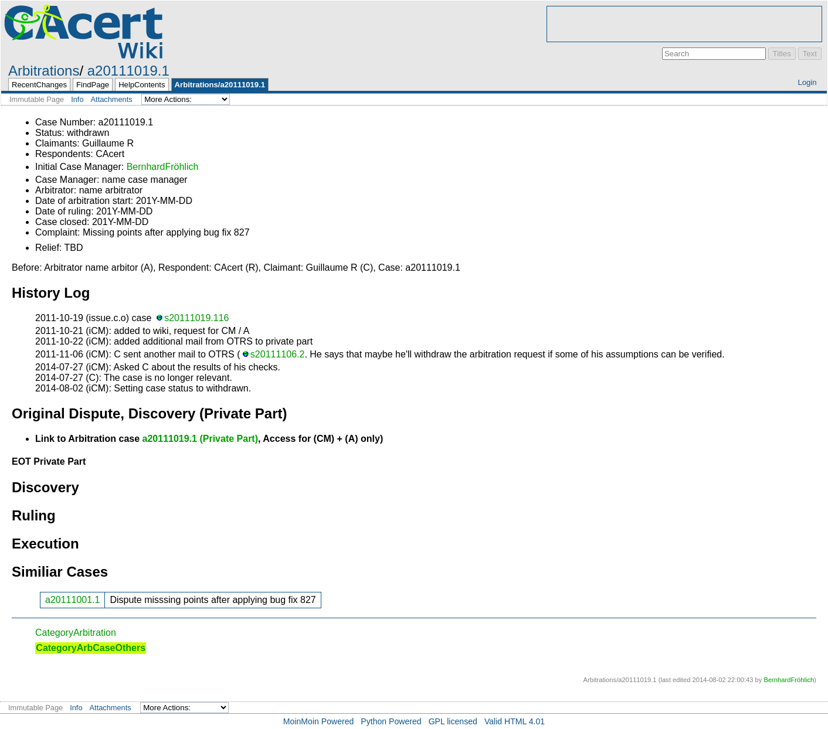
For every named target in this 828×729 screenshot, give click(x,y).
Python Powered (391, 721)
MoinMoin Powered (318, 721)
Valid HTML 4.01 (514, 721)
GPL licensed (453, 721)
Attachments (112, 99)
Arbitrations (43, 71)
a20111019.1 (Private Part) (200, 439)
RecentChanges (39, 84)
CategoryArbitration (75, 633)
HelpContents (141, 84)
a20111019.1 (128, 71)
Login (807, 82)
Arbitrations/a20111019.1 (220, 84)
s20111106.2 (277, 354)
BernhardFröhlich (163, 167)
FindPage (92, 84)
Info (77, 99)
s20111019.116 (196, 318)
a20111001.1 (72, 600)
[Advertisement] (684, 24)
